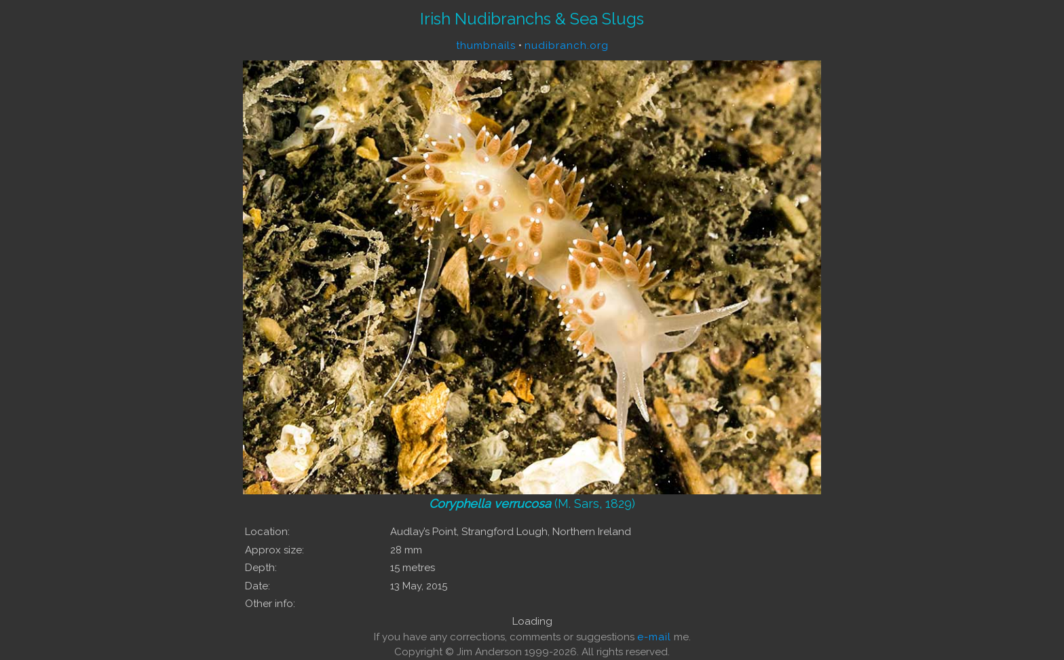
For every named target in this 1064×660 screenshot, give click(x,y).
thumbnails (486, 45)
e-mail (654, 637)
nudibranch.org (567, 45)
